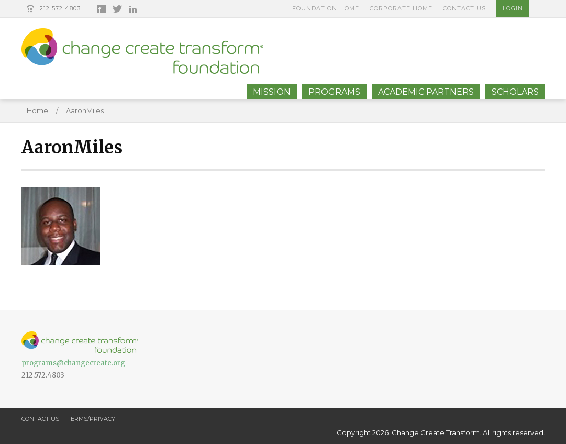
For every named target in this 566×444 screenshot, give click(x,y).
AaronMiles (85, 110)
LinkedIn (133, 9)
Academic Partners (426, 92)
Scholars (515, 92)
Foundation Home (325, 8)
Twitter (117, 9)
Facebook (101, 9)
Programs (334, 92)
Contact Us (464, 8)
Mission (272, 92)
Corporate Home (401, 8)
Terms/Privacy (91, 419)
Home (37, 110)
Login (513, 8)
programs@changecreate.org (73, 363)
